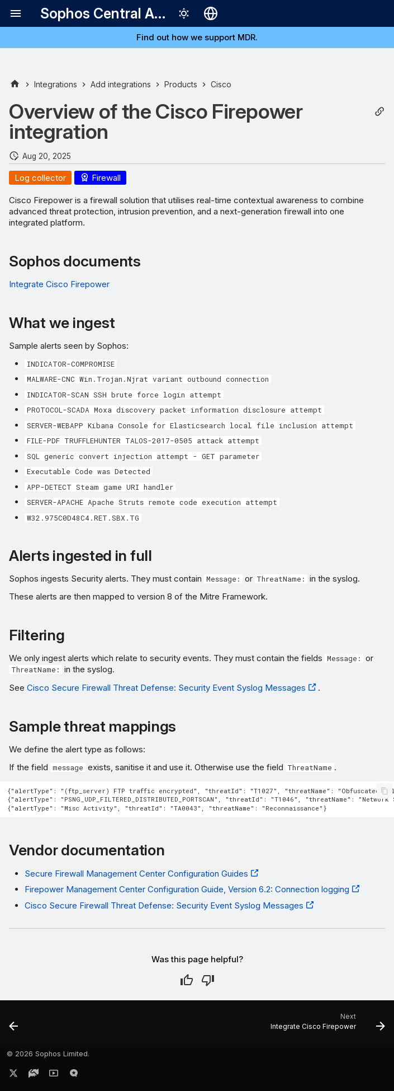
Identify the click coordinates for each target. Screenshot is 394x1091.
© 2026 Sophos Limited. (48, 1054)
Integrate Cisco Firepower (59, 284)
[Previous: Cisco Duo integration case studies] (14, 1026)
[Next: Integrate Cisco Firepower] (325, 1026)
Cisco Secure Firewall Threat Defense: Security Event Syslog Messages (166, 687)
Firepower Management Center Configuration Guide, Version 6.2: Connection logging (187, 889)
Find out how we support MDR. (197, 37)
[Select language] (211, 13)
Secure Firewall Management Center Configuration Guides (136, 873)
